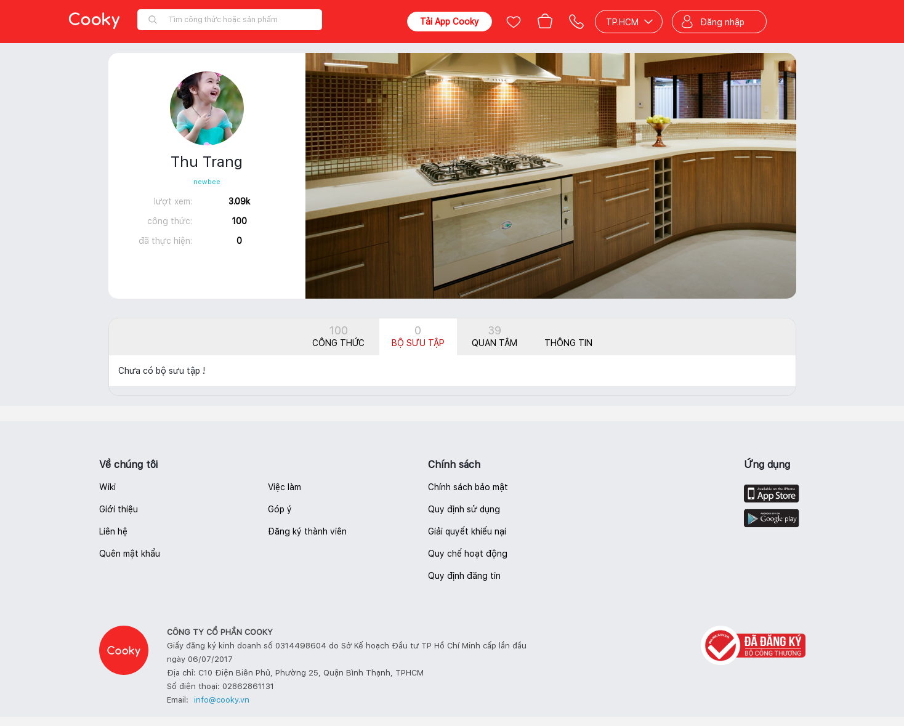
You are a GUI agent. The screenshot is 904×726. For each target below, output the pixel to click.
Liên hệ (113, 531)
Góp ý (280, 509)
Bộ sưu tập (418, 336)
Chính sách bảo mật (468, 487)
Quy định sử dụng (464, 509)
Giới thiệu (118, 509)
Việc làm (284, 487)
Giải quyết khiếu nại (467, 531)
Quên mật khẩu (129, 554)
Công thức (338, 336)
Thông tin (568, 343)
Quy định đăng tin (464, 576)
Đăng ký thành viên (307, 531)
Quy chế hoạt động (467, 554)
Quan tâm (494, 336)
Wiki (107, 487)
